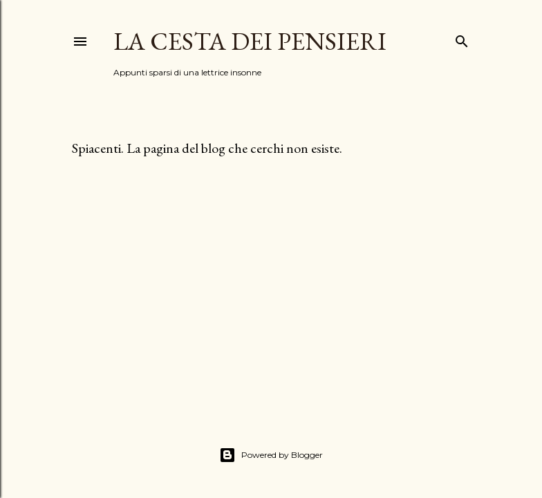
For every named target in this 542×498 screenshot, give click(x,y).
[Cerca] (462, 38)
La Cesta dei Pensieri (249, 41)
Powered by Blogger (271, 455)
